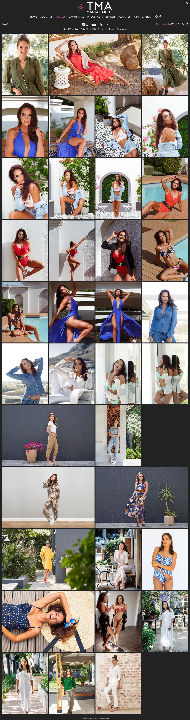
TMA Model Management (95, 7)
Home (33, 16)
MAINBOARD (104, 718)
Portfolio (161, 24)
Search (110, 16)
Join (136, 16)
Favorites (124, 16)
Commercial (76, 16)
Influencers (95, 16)
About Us (46, 16)
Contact (147, 16)
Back (5, 24)
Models (60, 16)
